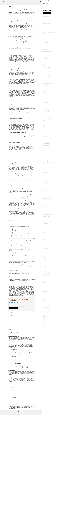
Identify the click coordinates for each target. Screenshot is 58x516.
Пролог (44, 5)
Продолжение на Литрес (13, 308)
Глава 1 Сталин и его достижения (47, 10)
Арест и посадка (12, 397)
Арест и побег (11, 370)
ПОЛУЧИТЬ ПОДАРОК (13, 302)
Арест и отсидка (12, 390)
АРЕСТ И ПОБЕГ (12, 342)
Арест (9, 322)
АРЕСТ (10, 376)
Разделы (23, 411)
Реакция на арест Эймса (13, 404)
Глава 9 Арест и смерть (13, 336)
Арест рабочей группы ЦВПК (15, 363)
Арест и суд (11, 383)
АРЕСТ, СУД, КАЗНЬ (13, 315)
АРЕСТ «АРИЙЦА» (12, 349)
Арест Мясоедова (12, 356)
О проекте (19, 411)
